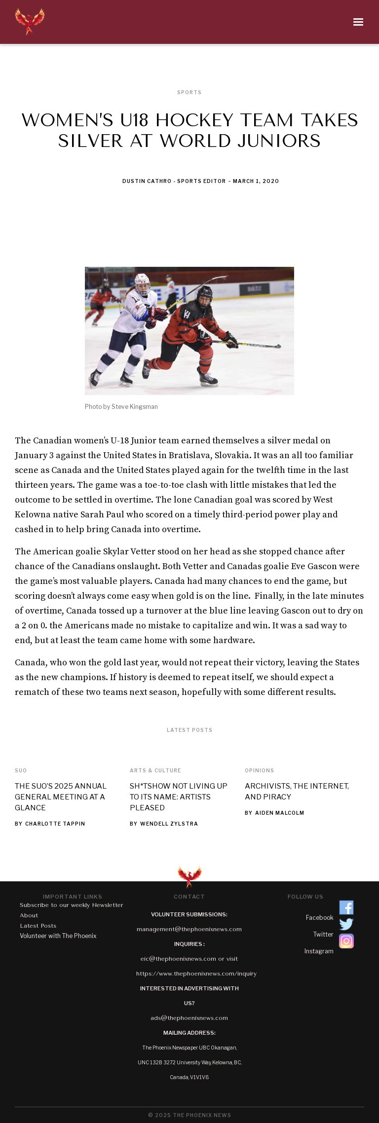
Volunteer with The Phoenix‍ (58, 936)
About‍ (29, 915)
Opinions (259, 770)
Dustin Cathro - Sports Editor (174, 181)
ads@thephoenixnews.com (189, 1017)
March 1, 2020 (256, 181)
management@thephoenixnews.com (189, 929)
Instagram (319, 951)
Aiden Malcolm (279, 813)
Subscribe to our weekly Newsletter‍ (71, 905)
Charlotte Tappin (55, 824)
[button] (210, 22)
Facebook (320, 917)
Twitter (323, 934)
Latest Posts (38, 925)
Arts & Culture (155, 770)
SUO (21, 770)
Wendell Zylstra (169, 824)
